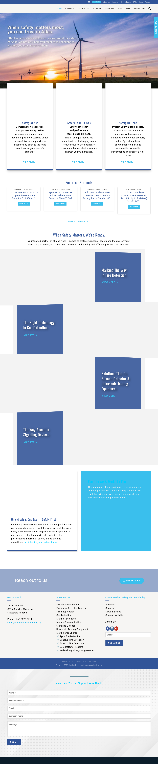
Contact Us (139, 8)
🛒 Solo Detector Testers (69, 647)
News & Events (126, 2)
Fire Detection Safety (67, 604)
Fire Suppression (65, 611)
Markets (97, 8)
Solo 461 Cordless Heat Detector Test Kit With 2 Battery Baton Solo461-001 (97, 195)
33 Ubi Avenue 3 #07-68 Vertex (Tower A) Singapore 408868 (20, 609)
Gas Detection (64, 615)
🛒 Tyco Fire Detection (68, 636)
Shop (120, 8)
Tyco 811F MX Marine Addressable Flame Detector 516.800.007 (60, 195)
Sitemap (92, 662)
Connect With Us (114, 615)
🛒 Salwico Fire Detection (70, 643)
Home (59, 8)
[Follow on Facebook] (108, 628)
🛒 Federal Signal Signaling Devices (75, 650)
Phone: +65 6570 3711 (19, 619)
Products (84, 8)
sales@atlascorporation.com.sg (24, 622)
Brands (69, 8)
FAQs (135, 2)
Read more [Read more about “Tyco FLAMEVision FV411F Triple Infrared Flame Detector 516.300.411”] (23, 204)
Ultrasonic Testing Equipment (72, 629)
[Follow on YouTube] (116, 628)
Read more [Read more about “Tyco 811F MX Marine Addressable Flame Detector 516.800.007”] (60, 204)
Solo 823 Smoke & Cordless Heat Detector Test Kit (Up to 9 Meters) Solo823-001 (134, 197)
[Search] (149, 8)
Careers (115, 2)
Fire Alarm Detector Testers (71, 608)
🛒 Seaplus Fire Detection (70, 640)
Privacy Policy (68, 662)
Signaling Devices (65, 625)
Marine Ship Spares (66, 632)
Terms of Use (82, 662)
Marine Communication (68, 622)
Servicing (110, 8)
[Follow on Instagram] (112, 628)
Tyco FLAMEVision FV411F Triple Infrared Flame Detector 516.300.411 (23, 195)
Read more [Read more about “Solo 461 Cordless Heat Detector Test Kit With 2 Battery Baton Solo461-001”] (97, 204)
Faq (128, 8)
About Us (106, 2)
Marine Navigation (66, 618)
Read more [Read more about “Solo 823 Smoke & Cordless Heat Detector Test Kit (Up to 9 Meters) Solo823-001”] (134, 206)
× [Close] (3, 759)
